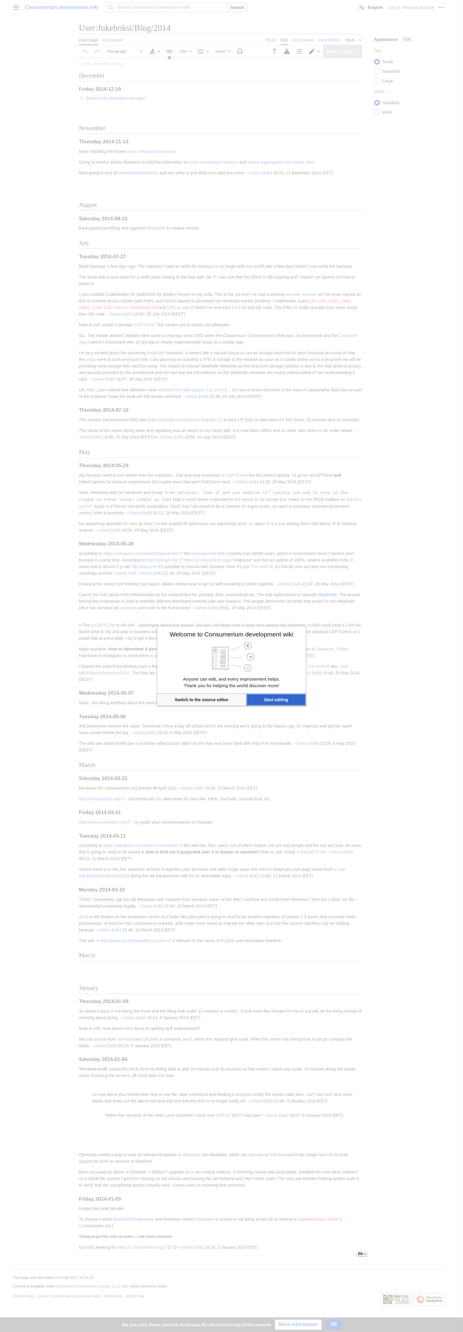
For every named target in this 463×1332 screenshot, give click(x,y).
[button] (201, 700)
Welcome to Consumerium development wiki (231, 634)
